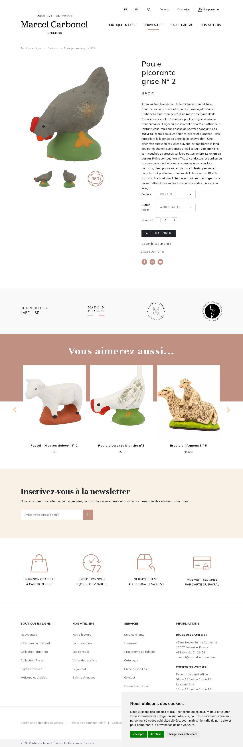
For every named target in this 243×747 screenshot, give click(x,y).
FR (125, 9)
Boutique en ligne (31, 48)
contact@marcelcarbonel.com (196, 657)
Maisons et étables (34, 677)
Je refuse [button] (156, 734)
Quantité (147, 220)
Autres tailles (145, 207)
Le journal (79, 669)
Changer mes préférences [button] (182, 734)
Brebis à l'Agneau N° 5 (188, 445)
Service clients (134, 634)
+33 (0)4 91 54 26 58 (149, 584)
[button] (147, 9)
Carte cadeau (182, 25)
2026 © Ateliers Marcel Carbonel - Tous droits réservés (57, 743)
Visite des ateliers (84, 660)
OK (88, 514)
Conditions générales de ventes (42, 722)
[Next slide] (228, 410)
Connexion (183, 9)
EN (137, 9)
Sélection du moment (35, 643)
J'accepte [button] (138, 734)
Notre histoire (81, 634)
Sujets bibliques (31, 669)
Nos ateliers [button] (211, 25)
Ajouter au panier (158, 233)
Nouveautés (153, 25)
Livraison (130, 643)
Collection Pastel (32, 660)
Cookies (117, 722)
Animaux (53, 48)
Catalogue (131, 660)
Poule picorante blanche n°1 (121, 445)
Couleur (146, 194)
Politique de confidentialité (87, 722)
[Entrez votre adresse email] (52, 515)
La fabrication (82, 643)
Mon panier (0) (208, 10)
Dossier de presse (136, 686)
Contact (164, 9)
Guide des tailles (154, 251)
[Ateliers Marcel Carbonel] (54, 24)
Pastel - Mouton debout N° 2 (54, 445)
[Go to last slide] (15, 410)
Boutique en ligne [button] (122, 25)
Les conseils (81, 651)
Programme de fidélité (139, 651)
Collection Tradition (34, 651)
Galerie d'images (83, 677)
